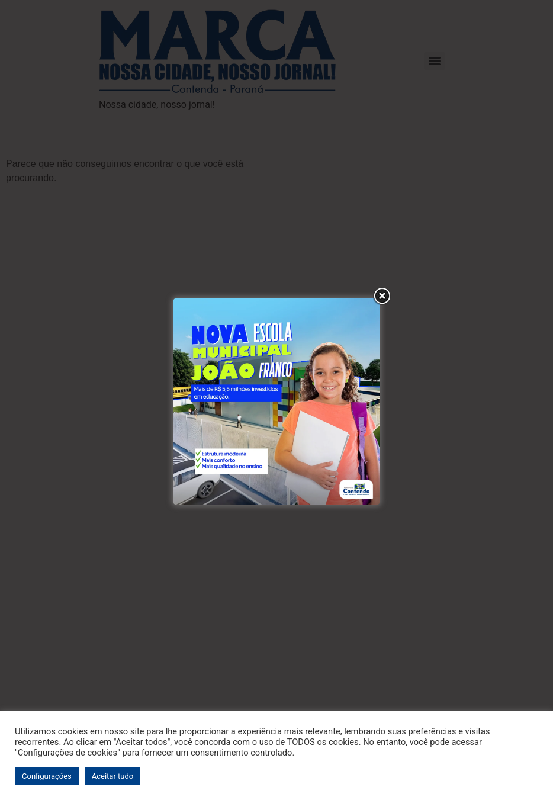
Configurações (47, 776)
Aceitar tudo (112, 776)
